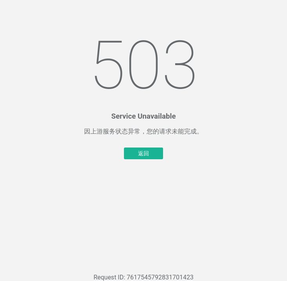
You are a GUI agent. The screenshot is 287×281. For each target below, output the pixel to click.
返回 (143, 153)
